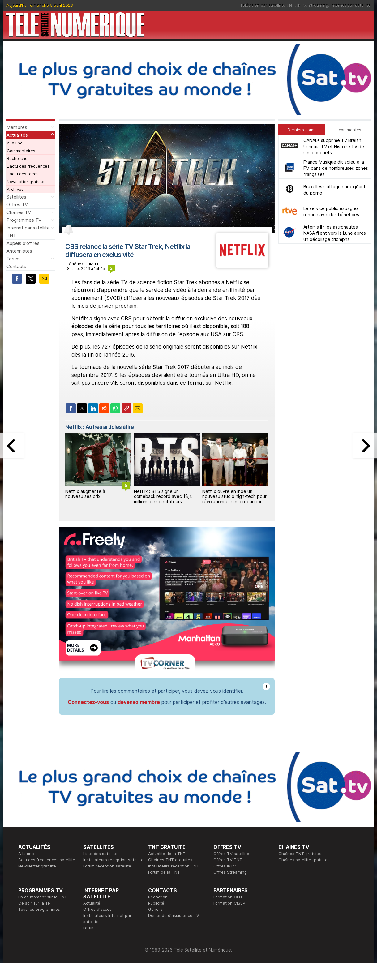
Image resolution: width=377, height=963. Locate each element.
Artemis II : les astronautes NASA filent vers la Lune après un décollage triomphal (334, 233)
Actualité (91, 903)
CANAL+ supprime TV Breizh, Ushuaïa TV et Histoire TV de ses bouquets (333, 146)
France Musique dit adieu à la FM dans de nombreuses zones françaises (335, 168)
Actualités (17, 135)
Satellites (16, 197)
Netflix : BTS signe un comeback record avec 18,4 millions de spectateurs (163, 496)
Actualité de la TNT (167, 853)
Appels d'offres (23, 243)
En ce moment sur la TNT (42, 896)
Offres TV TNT (227, 859)
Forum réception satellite (107, 865)
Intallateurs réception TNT (173, 865)
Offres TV (17, 205)
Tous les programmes (39, 909)
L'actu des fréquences (28, 166)
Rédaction (158, 896)
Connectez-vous (88, 702)
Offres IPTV (224, 865)
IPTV (301, 5)
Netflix (73, 427)
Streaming (318, 5)
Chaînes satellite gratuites (304, 859)
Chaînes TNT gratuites (170, 859)
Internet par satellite (351, 5)
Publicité (156, 903)
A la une (15, 142)
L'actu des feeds (23, 173)
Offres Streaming (230, 872)
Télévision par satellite (262, 5)
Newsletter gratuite (26, 181)
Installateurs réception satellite (113, 859)
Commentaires (21, 150)
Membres (16, 127)
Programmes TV (23, 220)
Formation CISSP (229, 903)
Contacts (16, 266)
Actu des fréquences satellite (46, 859)
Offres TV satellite (231, 853)
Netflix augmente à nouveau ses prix (85, 494)
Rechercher (18, 158)
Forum (13, 259)
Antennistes (19, 251)
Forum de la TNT (164, 872)
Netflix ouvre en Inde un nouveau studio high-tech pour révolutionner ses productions (234, 496)
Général (156, 909)
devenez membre (139, 702)
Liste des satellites (101, 853)
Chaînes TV (18, 212)
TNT (290, 5)
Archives (15, 189)
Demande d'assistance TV (173, 915)
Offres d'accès (97, 909)
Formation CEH (227, 896)
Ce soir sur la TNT (36, 903)
